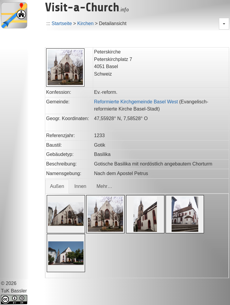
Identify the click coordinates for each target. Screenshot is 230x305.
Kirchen (85, 23)
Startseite (62, 23)
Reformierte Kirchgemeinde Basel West (136, 101)
